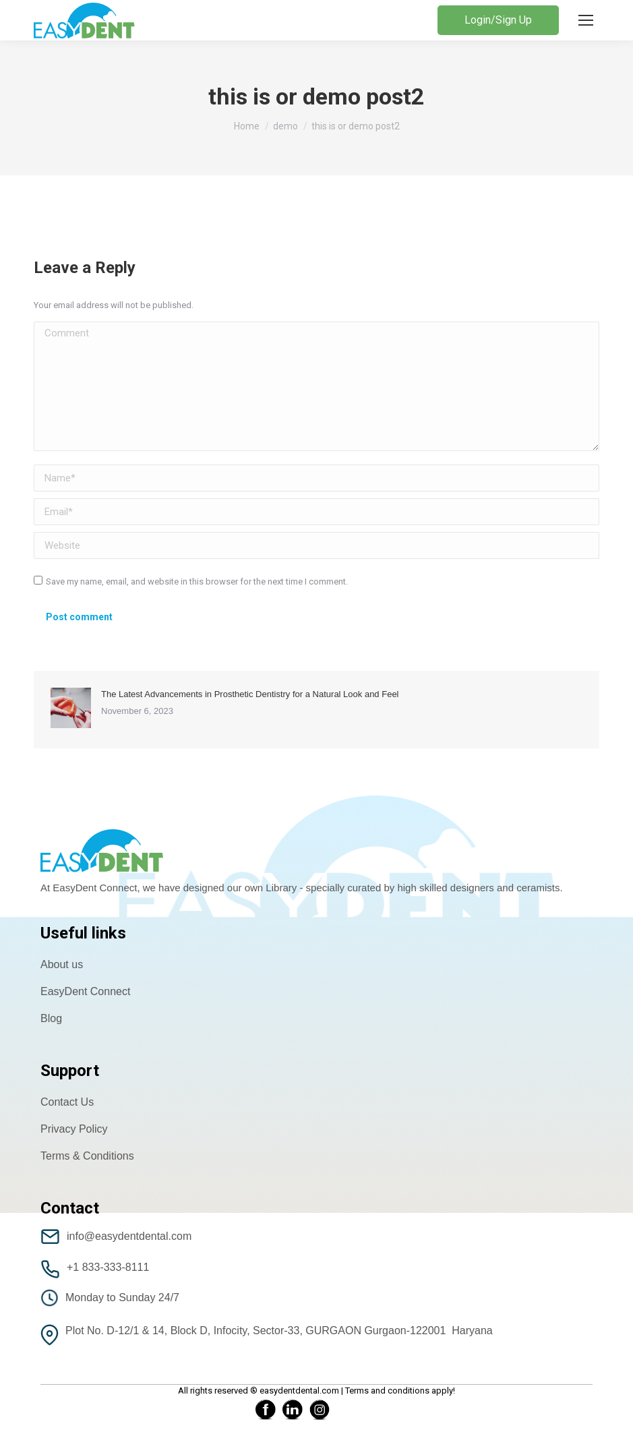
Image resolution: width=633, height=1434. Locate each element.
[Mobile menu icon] (585, 20)
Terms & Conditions (87, 1156)
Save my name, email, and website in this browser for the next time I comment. (197, 581)
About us (61, 964)
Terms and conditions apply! (400, 1390)
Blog (51, 1018)
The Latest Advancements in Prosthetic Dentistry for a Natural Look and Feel (250, 694)
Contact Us (67, 1102)
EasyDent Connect (85, 991)
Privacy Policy (74, 1129)
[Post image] (71, 708)
